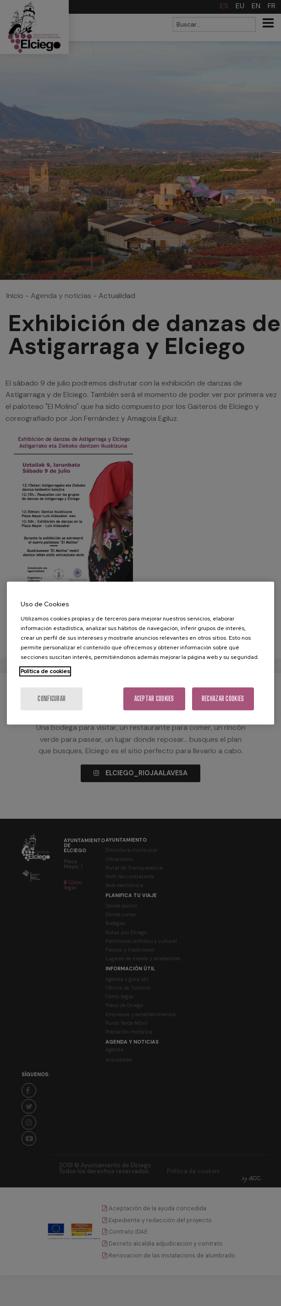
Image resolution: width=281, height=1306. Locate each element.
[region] (140, 653)
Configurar (52, 698)
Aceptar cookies (154, 698)
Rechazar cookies (223, 698)
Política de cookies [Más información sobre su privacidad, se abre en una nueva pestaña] (45, 671)
